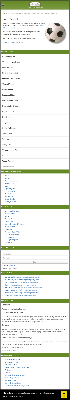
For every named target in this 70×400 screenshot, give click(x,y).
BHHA (7, 176)
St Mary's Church (9, 128)
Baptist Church (10, 214)
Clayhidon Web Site (11, 365)
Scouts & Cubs (10, 199)
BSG (6, 186)
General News (8, 84)
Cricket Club (9, 221)
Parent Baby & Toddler (11, 106)
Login (35, 262)
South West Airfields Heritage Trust (17, 385)
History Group (7, 89)
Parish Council (8, 111)
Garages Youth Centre (11, 78)
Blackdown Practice (11, 362)
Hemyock (35, 4)
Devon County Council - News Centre (18, 367)
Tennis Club (7, 134)
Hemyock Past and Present (14, 224)
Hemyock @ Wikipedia (12, 378)
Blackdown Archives (12, 181)
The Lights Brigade (11, 240)
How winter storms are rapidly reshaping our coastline (23, 287)
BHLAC (7, 178)
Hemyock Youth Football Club (13, 42)
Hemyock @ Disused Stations (15, 375)
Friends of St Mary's (10, 73)
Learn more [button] (18, 396)
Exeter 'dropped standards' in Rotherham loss (20, 295)
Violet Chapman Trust (10, 150)
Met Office (13, 350)
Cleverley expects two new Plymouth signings (20, 285)
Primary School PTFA (12, 232)
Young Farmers (8, 161)
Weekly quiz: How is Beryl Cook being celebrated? (22, 293)
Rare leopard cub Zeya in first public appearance (21, 282)
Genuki (7, 373)
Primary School (10, 196)
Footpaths (8, 370)
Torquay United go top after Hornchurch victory (21, 290)
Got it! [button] (63, 394)
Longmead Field (8, 95)
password (12, 265)
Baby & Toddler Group (12, 211)
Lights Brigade (10, 189)
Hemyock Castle (10, 380)
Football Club (7, 67)
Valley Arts (6, 145)
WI (3, 156)
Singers (5, 123)
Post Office (8, 229)
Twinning (5, 139)
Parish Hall (6, 117)
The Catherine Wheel (12, 234)
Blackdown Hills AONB (12, 359)
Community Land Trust (11, 62)
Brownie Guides (8, 56)
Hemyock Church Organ (13, 383)
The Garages (9, 237)
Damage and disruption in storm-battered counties (22, 277)
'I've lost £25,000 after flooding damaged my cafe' (22, 280)
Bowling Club (9, 183)
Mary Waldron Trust (10, 100)
